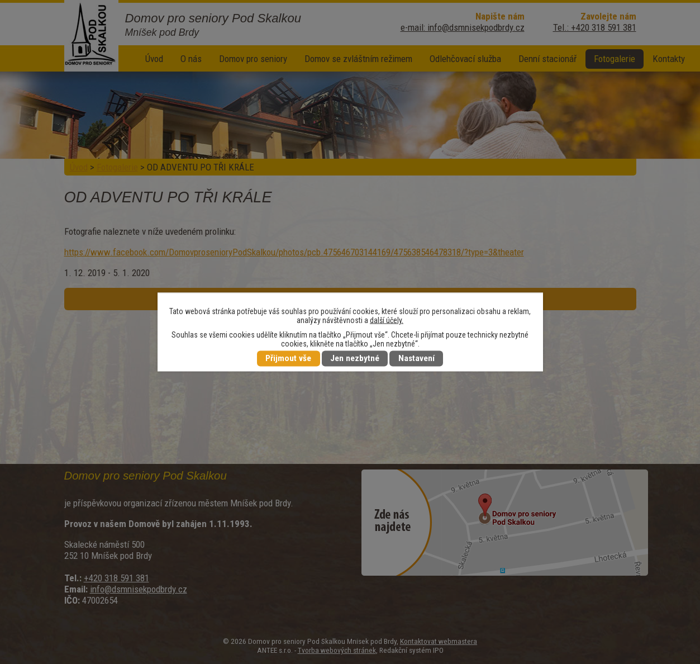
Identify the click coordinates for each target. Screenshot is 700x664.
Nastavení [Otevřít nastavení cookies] (416, 359)
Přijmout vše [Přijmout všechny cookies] (288, 359)
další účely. (386, 320)
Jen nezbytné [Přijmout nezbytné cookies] (354, 359)
